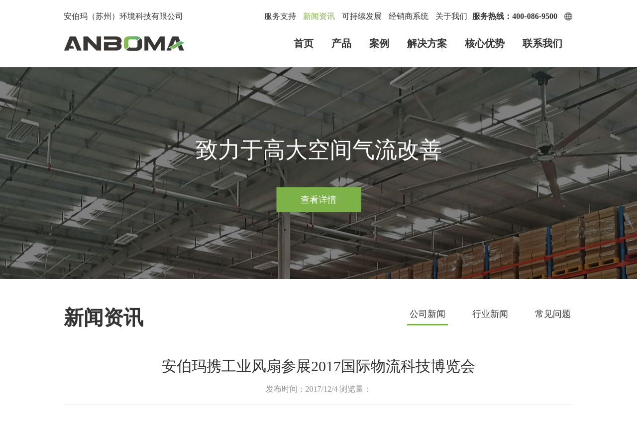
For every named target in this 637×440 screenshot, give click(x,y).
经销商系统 (408, 16)
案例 (379, 43)
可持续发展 (362, 16)
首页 (304, 43)
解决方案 (427, 43)
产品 (341, 43)
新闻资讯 (319, 16)
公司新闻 (427, 314)
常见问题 (553, 314)
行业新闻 (490, 314)
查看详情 (318, 199)
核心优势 (485, 43)
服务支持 (280, 16)
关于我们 (451, 16)
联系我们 (542, 43)
